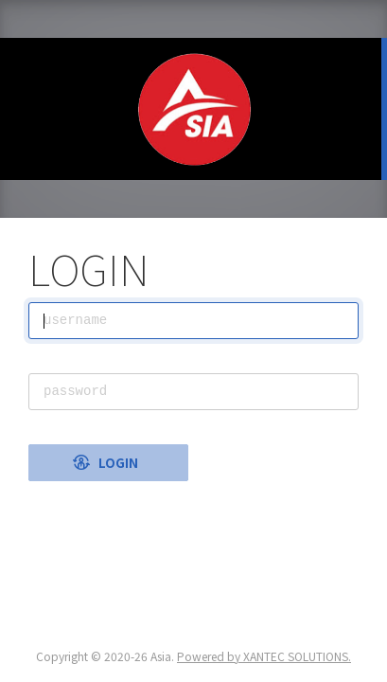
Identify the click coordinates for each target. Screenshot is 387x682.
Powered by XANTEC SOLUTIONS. (264, 656)
